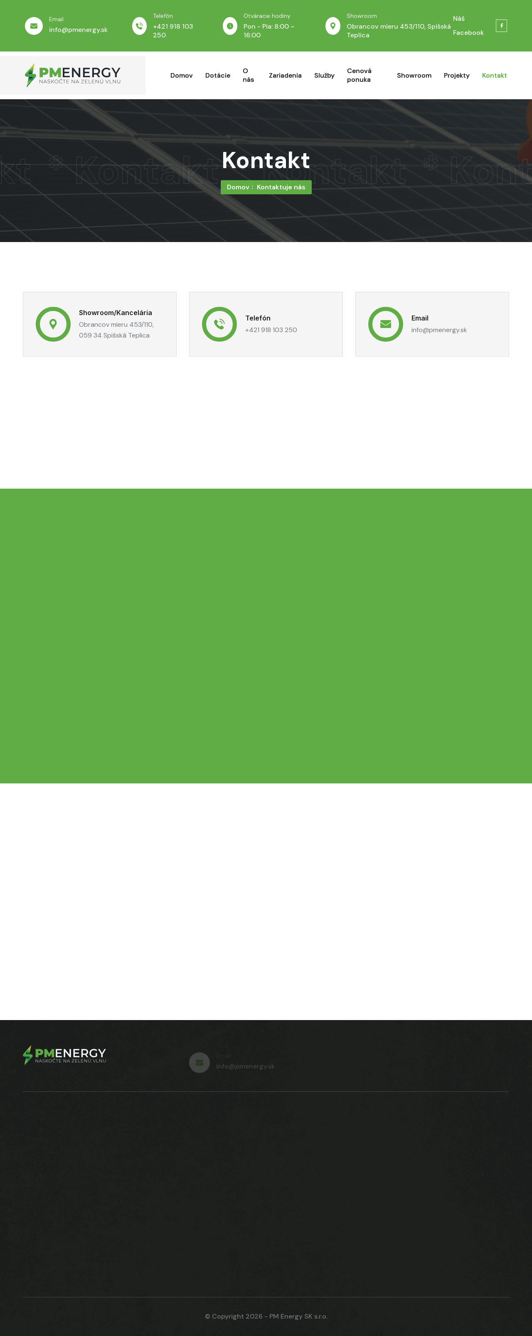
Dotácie (217, 75)
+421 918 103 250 (271, 329)
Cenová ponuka (359, 75)
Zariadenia (285, 75)
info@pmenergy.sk (78, 29)
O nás (248, 75)
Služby (324, 75)
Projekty (457, 75)
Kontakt (494, 75)
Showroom (414, 75)
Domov (181, 75)
